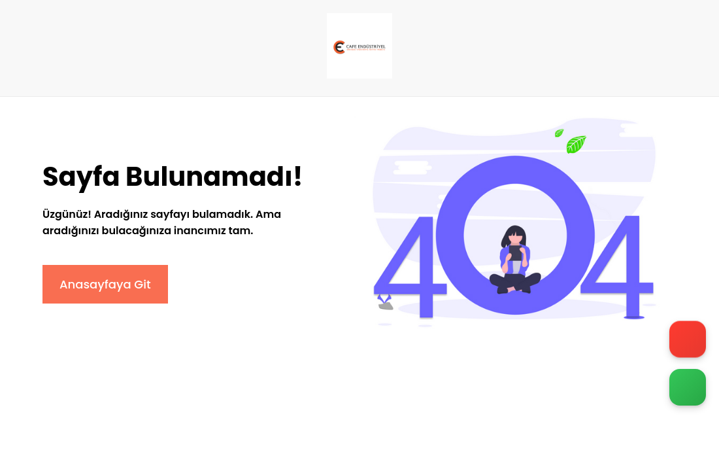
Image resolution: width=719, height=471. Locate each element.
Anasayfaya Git (105, 284)
